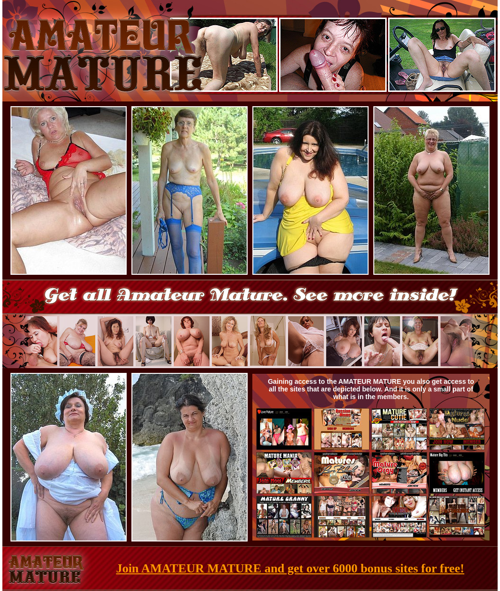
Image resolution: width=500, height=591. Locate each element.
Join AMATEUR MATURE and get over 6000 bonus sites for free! (290, 568)
